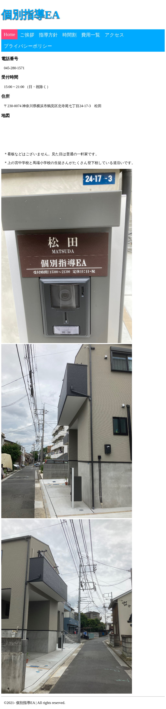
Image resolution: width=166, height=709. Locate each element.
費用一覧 (90, 34)
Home (9, 34)
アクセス (114, 34)
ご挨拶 (27, 34)
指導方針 (48, 34)
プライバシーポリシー (28, 46)
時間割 (69, 34)
